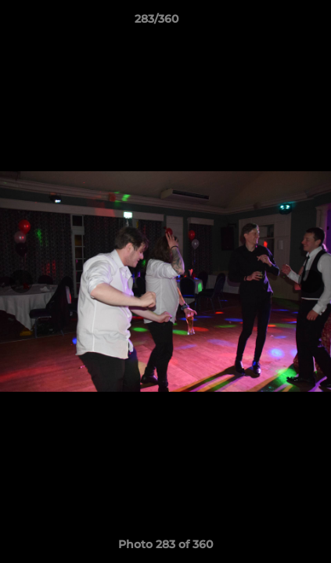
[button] (274, 23)
